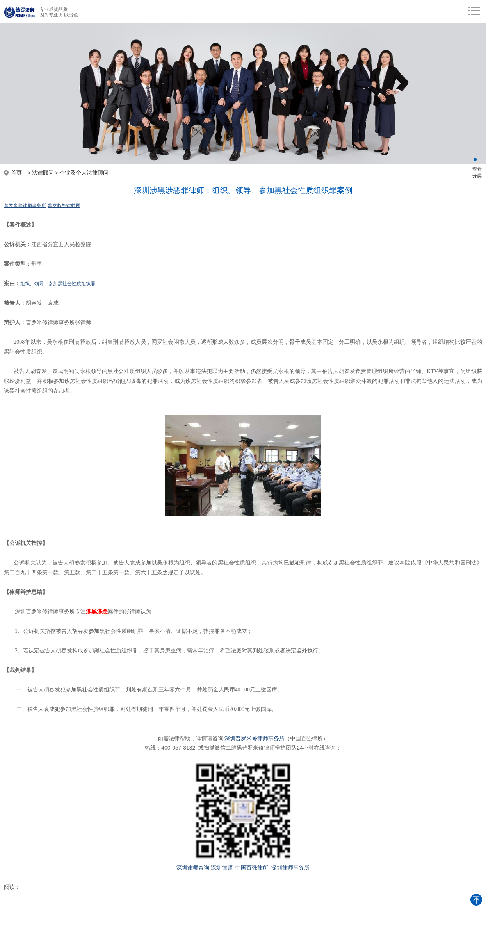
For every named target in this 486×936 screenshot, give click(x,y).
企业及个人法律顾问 (84, 173)
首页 (16, 173)
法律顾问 (43, 173)
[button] (475, 159)
